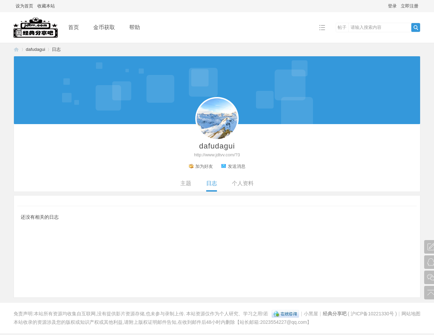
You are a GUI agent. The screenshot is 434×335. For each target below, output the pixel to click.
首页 (73, 27)
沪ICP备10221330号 (372, 313)
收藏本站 (46, 5)
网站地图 (410, 313)
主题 (185, 183)
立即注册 (409, 5)
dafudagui (35, 49)
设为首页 (24, 5)
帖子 (342, 27)
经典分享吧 (16, 49)
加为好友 (204, 166)
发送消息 (236, 166)
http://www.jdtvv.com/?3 (217, 154)
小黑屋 (311, 313)
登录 (392, 5)
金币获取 (104, 27)
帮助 (134, 27)
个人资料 (243, 183)
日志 (56, 49)
